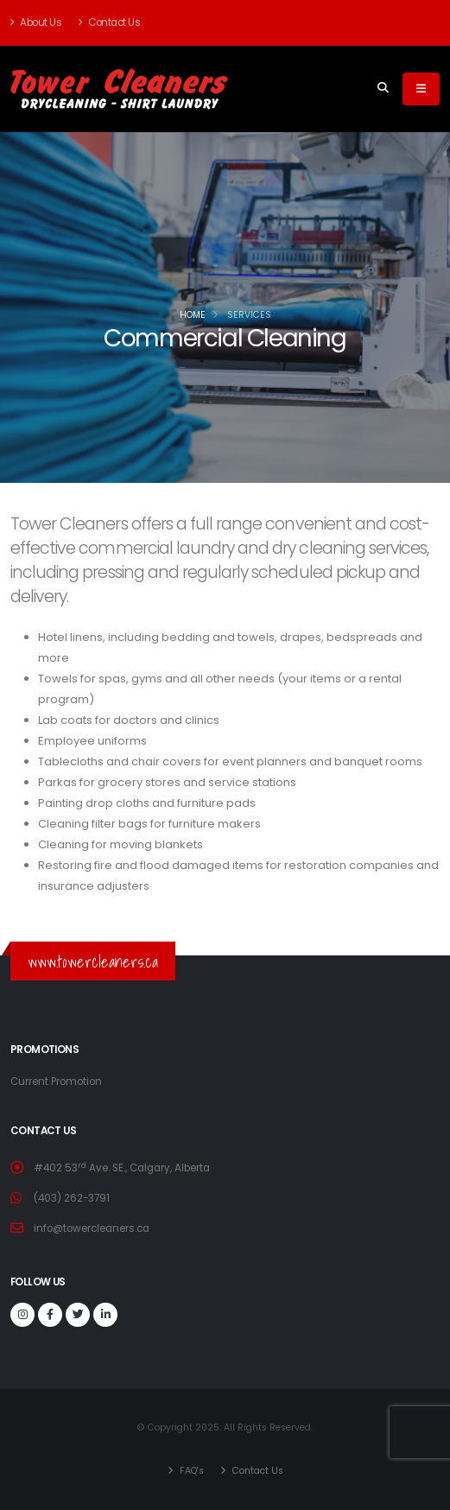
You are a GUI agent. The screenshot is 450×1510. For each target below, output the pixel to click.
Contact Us (109, 22)
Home (193, 314)
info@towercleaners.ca (91, 1228)
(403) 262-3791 (72, 1198)
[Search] (383, 89)
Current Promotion (56, 1081)
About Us (35, 22)
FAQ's (190, 1470)
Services (249, 314)
